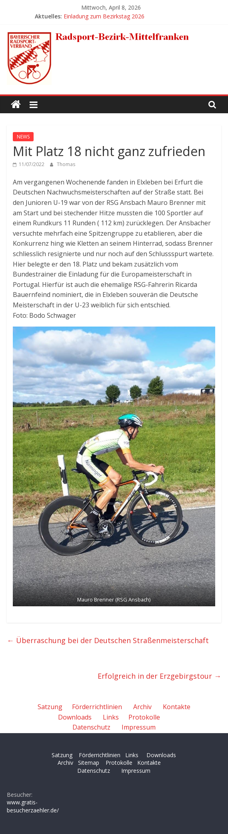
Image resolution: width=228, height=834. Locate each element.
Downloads (75, 717)
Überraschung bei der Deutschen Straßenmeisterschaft (108, 640)
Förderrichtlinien (97, 706)
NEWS (23, 136)
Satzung (50, 706)
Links (111, 717)
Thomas (66, 164)
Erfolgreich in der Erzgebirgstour (159, 676)
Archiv (142, 706)
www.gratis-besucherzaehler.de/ (33, 806)
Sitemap (88, 762)
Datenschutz (91, 727)
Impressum (139, 727)
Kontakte (176, 706)
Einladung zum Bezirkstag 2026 (104, 16)
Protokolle (144, 717)
